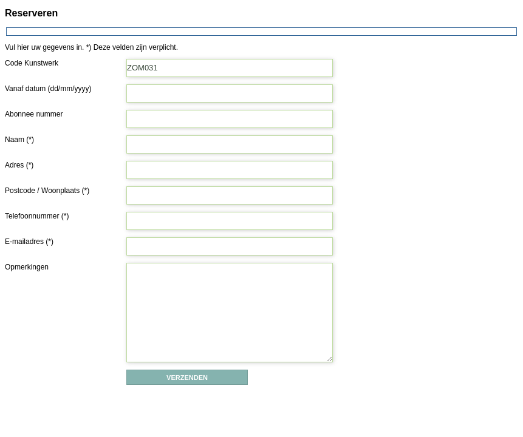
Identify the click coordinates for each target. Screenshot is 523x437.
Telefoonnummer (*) (37, 216)
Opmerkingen (27, 267)
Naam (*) (19, 139)
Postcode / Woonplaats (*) (47, 190)
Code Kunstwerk (31, 63)
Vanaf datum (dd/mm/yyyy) (48, 88)
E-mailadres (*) (29, 241)
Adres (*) (19, 165)
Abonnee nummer (34, 114)
